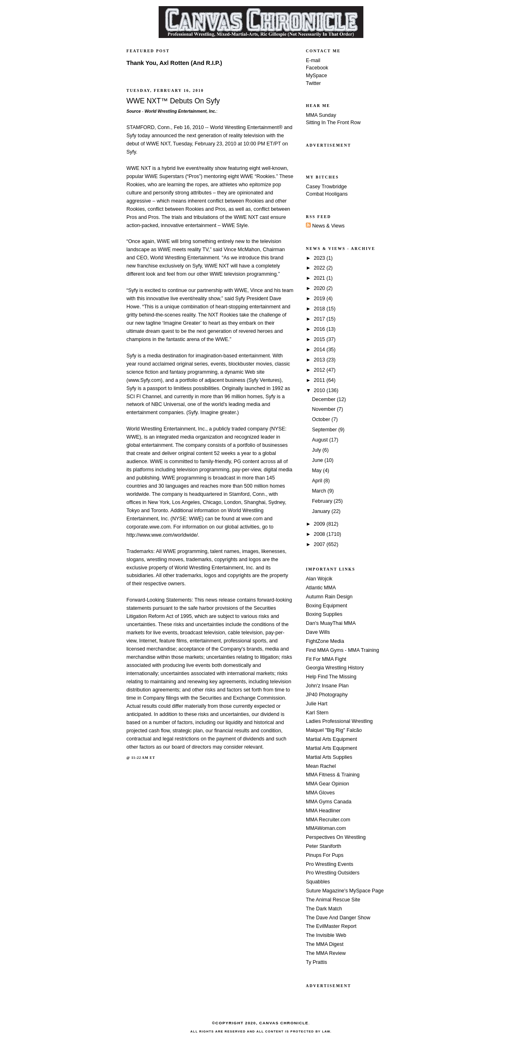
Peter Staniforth (323, 846)
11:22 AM (139, 758)
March (319, 491)
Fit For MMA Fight (326, 659)
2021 (320, 278)
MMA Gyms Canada (329, 802)
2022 (320, 268)
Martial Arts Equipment (331, 739)
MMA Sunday (321, 115)
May (317, 470)
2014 (320, 349)
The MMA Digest (324, 944)
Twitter (313, 83)
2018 (320, 309)
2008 (320, 534)
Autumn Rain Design (329, 597)
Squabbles (318, 882)
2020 (320, 288)
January (322, 511)
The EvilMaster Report (331, 926)
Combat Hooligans (327, 194)
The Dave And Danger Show (338, 918)
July (317, 450)
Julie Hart (316, 704)
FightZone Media (325, 641)
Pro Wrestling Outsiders (332, 873)
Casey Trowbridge (326, 187)
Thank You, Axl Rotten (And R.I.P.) (174, 63)
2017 (320, 319)
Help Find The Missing (331, 677)
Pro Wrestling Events (329, 864)
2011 (320, 380)
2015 (320, 339)
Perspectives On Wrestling (336, 837)
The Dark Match (324, 909)
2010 (320, 390)
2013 (320, 360)
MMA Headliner (323, 811)
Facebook (317, 68)
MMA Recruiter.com (328, 820)
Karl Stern (317, 713)
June (318, 460)
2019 (320, 298)
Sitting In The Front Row (333, 122)
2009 (320, 524)
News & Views (325, 226)
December (324, 399)
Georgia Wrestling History (335, 668)
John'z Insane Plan (327, 686)
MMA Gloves (320, 793)
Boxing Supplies (324, 614)
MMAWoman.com (326, 828)
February (323, 501)
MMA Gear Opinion (327, 784)
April (317, 481)
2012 (320, 370)
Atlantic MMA (321, 588)
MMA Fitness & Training (333, 775)
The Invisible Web (326, 935)
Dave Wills (318, 632)
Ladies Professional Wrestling (339, 721)
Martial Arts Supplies (329, 757)
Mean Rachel (321, 766)
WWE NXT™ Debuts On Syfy (173, 101)
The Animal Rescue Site (333, 900)
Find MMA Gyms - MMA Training (342, 650)
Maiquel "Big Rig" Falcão (334, 730)
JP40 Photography (327, 695)
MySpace (316, 75)
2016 (320, 329)
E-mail (313, 60)
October (322, 419)
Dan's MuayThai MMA (331, 623)
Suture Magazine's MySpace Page (345, 891)
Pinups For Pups (324, 855)
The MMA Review (326, 953)
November (324, 409)
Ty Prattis (316, 962)
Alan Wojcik (319, 579)
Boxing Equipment (326, 606)
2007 (320, 544)
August (320, 440)
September (325, 430)
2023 (320, 258)
